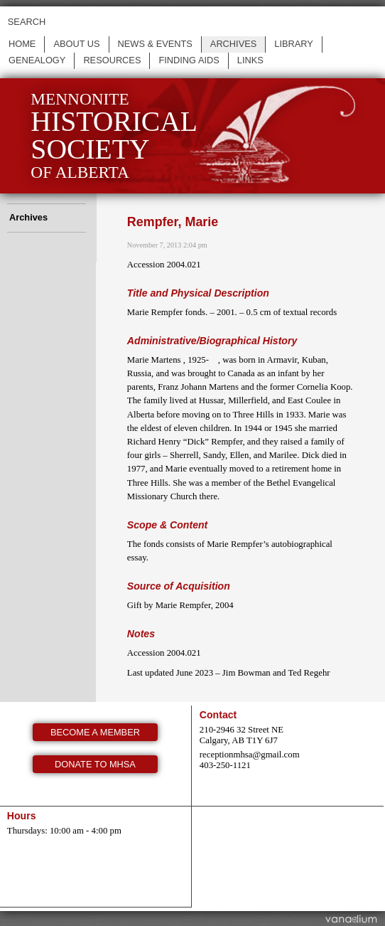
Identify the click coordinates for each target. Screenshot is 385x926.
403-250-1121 (225, 765)
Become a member (95, 732)
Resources (112, 60)
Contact (218, 714)
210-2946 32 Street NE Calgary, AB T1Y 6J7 (241, 735)
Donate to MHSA (95, 764)
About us (76, 43)
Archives (233, 43)
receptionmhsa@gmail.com (250, 755)
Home (22, 43)
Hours (21, 815)
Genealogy (37, 60)
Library (293, 43)
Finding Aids (188, 60)
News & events (155, 43)
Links (250, 60)
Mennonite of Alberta (114, 135)
